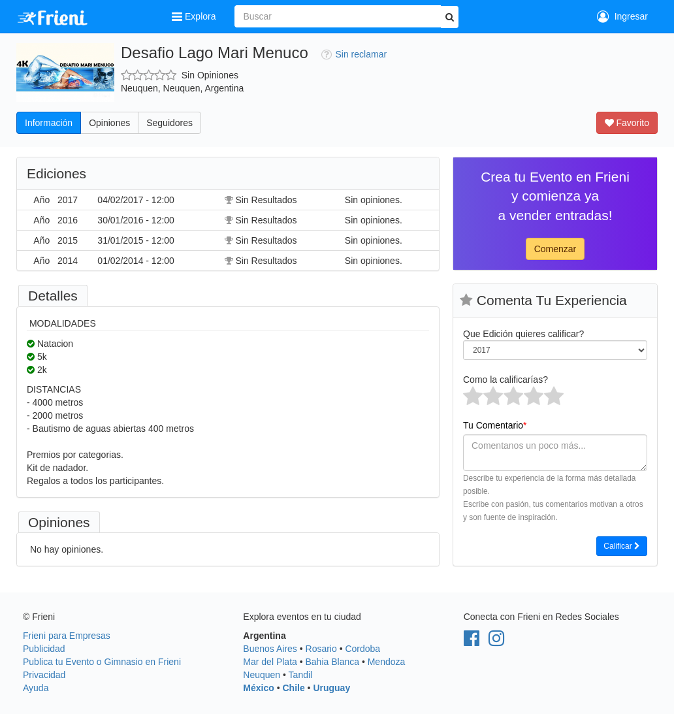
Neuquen (261, 675)
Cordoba (362, 648)
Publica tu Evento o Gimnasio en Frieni (102, 662)
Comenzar (555, 249)
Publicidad (44, 648)
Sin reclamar (354, 54)
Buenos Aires (270, 648)
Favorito (627, 123)
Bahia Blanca (333, 662)
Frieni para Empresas (66, 635)
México (258, 688)
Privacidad (44, 675)
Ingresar (622, 16)
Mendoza (387, 662)
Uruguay (331, 688)
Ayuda (35, 688)
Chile (293, 688)
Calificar (621, 546)
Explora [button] (195, 16)
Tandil (301, 675)
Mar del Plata (270, 662)
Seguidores (169, 123)
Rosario (321, 648)
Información (48, 123)
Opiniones (109, 123)
